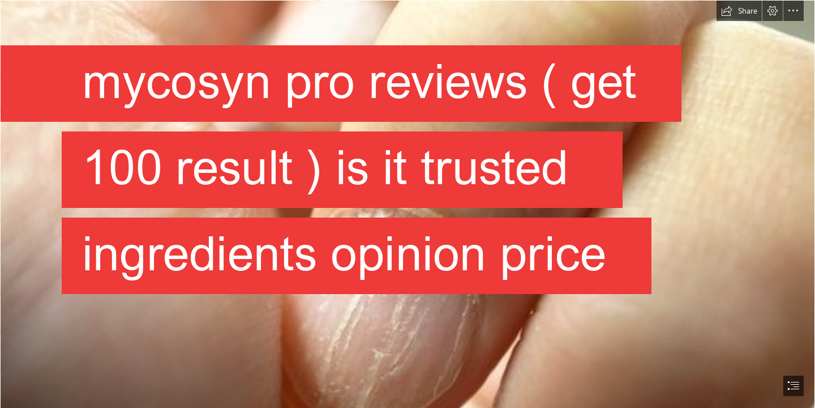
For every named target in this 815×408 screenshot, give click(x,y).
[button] (739, 11)
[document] (407, 204)
